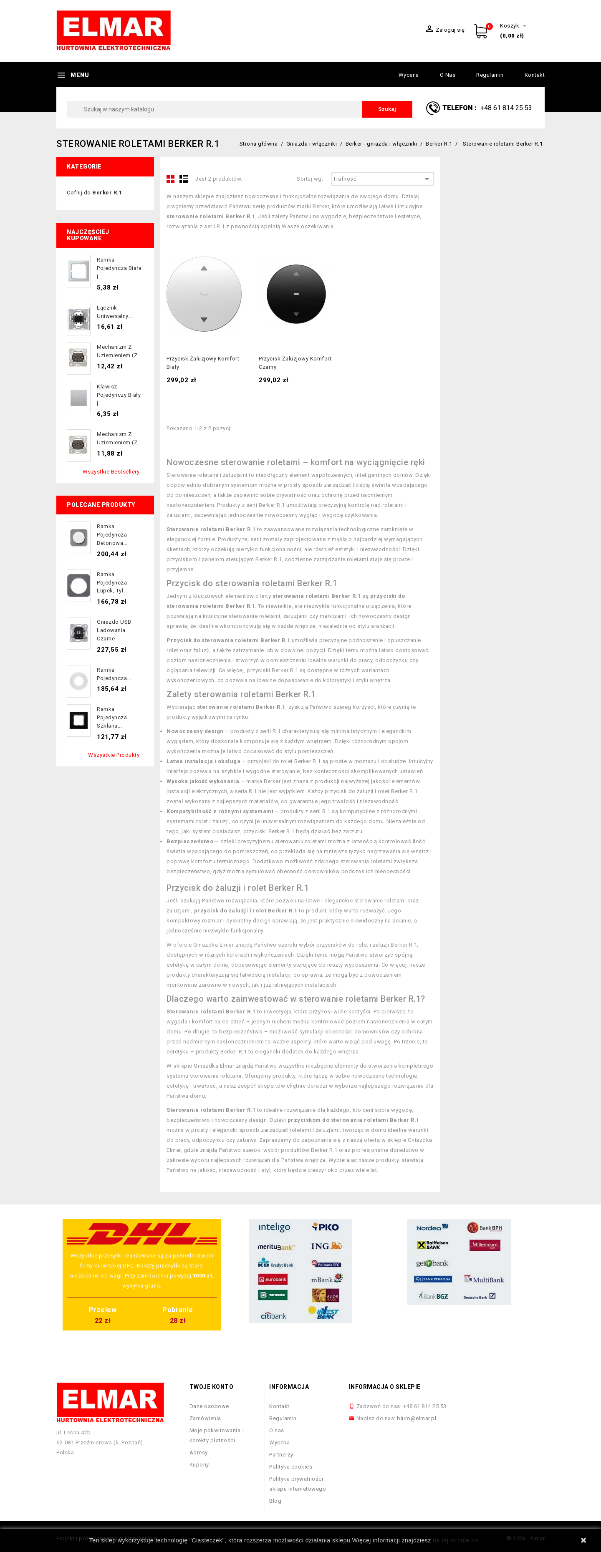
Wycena (409, 75)
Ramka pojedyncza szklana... (112, 717)
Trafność (382, 179)
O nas (448, 75)
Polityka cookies (290, 1467)
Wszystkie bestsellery (111, 472)
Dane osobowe (209, 1406)
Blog (275, 1501)
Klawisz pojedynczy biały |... (119, 394)
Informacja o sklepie (385, 1386)
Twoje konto (211, 1386)
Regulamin (490, 75)
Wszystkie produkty (113, 755)
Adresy (198, 1452)
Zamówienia (205, 1418)
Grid (171, 179)
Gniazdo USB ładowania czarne (114, 630)
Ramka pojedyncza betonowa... (112, 534)
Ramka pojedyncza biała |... (119, 268)
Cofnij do (94, 192)
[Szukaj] (239, 109)
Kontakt (535, 75)
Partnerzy (281, 1454)
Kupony (199, 1464)
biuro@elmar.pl (416, 1418)
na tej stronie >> (455, 1540)
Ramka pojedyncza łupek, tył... (112, 582)
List (183, 179)
